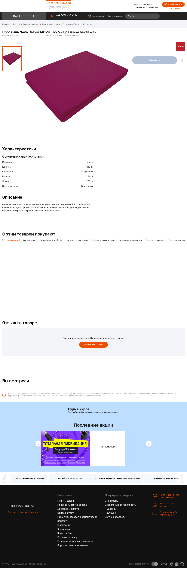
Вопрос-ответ (65, 512)
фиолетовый (87, 186)
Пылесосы (111, 508)
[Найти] (156, 16)
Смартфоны (111, 500)
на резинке (88, 171)
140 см (90, 167)
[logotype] (24, 6)
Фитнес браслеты (115, 517)
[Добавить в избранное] (183, 60)
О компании (64, 525)
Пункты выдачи (115, 16)
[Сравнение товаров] (165, 16)
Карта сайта (64, 533)
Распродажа (98, 16)
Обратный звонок (173, 4)
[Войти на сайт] (176, 16)
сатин (90, 162)
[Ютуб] (22, 526)
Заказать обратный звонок (23, 512)
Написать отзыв (93, 344)
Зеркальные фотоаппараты (120, 504)
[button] (38, 444)
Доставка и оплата (68, 508)
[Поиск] (142, 16)
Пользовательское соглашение (75, 541)
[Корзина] (182, 16)
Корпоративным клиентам (72, 545)
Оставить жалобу (67, 537)
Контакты (62, 521)
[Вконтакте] (9, 526)
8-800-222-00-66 (143, 4)
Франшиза (63, 529)
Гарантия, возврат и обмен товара (77, 517)
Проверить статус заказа (72, 504)
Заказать (154, 60)
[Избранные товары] (170, 16)
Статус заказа (173, 8)
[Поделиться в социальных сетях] (182, 36)
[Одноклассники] (16, 526)
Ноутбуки (110, 512)
